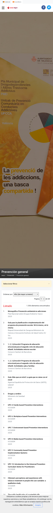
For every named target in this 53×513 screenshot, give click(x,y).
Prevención (10, 275)
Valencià (6, 2)
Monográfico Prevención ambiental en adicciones (27, 311)
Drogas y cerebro (14, 394)
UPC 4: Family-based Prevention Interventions (25, 405)
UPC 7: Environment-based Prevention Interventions (28, 428)
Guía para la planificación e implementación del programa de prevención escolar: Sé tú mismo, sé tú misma (28, 325)
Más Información (26, 505)
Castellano (17, 2)
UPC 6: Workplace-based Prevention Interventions (27, 416)
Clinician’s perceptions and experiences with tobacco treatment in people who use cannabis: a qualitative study (27, 480)
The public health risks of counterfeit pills (24, 495)
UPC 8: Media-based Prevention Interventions (25, 439)
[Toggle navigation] (3, 8)
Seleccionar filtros (26, 284)
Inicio (3, 275)
